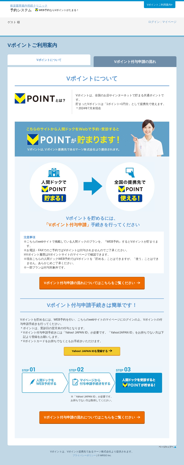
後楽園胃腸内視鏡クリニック (28, 5)
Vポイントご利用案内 (159, 5)
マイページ (169, 21)
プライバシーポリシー (84, 461)
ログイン (154, 21)
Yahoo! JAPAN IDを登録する (90, 354)
